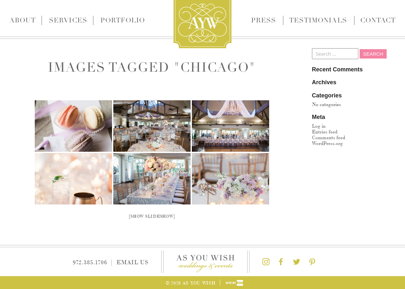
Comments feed (328, 137)
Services (68, 20)
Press (263, 20)
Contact (378, 20)
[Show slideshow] (151, 216)
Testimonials (318, 20)
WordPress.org (327, 143)
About (22, 20)
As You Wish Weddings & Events (202, 24)
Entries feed (324, 131)
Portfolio (122, 20)
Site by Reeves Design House (234, 283)
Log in (318, 125)
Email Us (132, 261)
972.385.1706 (90, 261)
